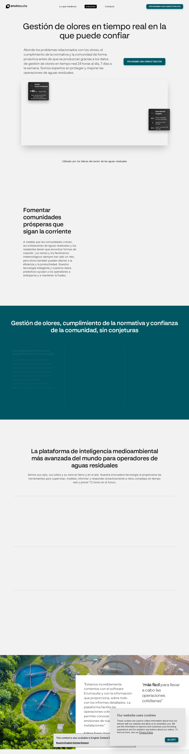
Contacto (109, 6)
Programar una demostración (165, 6)
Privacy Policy (146, 732)
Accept (171, 739)
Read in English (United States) (72, 743)
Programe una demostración (144, 61)
